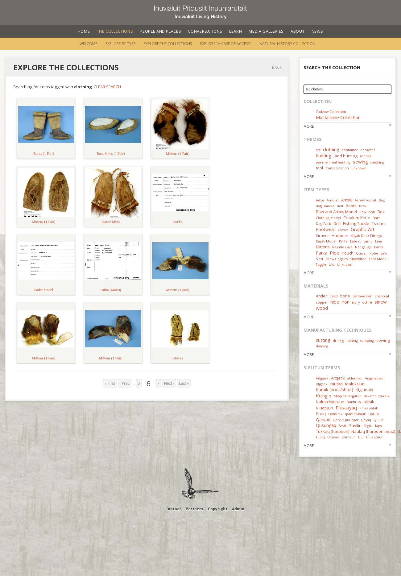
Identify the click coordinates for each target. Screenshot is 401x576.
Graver (322, 235)
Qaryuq (323, 419)
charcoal (382, 296)
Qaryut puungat (345, 419)
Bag (382, 200)
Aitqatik (338, 378)
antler (321, 296)
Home (84, 31)
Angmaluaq (374, 378)
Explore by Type (120, 43)
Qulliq (378, 419)
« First (110, 383)
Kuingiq (323, 395)
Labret (355, 241)
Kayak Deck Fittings (366, 235)
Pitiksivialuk (368, 408)
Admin (238, 509)
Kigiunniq (364, 389)
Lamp (368, 241)
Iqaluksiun (355, 384)
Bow (362, 206)
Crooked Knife (356, 217)
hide (334, 302)
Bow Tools (367, 211)
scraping (367, 340)
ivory (356, 302)
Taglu (368, 425)
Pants (378, 247)
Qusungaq (326, 425)
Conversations (205, 31)
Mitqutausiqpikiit (347, 396)
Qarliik (373, 414)
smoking (377, 162)
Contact (173, 509)
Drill (337, 223)
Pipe (334, 253)
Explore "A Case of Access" (225, 43)
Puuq (321, 413)
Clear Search (107, 86)
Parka (321, 253)
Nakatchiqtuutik (376, 396)
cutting (323, 340)
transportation (337, 168)
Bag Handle (325, 206)
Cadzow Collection (331, 111)
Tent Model (378, 258)
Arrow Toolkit (365, 200)
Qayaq (366, 419)
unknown (358, 168)
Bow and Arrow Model (336, 211)
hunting (323, 155)
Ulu (331, 264)
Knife (343, 241)
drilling (338, 340)
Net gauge (363, 247)
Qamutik (335, 414)
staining (322, 346)
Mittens (323, 247)
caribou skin (362, 296)
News (318, 31)
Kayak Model (326, 241)
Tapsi (378, 425)
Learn (235, 31)
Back (277, 67)
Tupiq (320, 437)
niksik (368, 401)
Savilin (355, 425)
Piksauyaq (346, 407)
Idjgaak (321, 384)
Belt (340, 206)
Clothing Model (328, 217)
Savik (343, 425)
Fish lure (379, 223)
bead (333, 296)
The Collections (115, 31)
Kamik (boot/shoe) (334, 389)
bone (345, 296)
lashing (352, 340)
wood (322, 308)
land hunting (346, 156)
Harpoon (340, 235)
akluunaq (354, 378)
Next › (169, 383)
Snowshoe (358, 258)
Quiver (361, 253)
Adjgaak (322, 378)
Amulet (333, 200)
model (365, 156)
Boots (351, 206)
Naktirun (354, 402)
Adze (320, 200)
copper (322, 302)
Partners (194, 509)
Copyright (217, 509)
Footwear (325, 229)
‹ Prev (125, 383)
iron (345, 302)
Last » (184, 383)
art (318, 149)
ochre (367, 302)
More (309, 126)
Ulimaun (349, 437)
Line (378, 241)
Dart (376, 217)
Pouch (347, 253)
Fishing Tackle (356, 223)
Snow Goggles (336, 258)
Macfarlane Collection (338, 117)
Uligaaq (333, 437)
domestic (367, 149)
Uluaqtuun (374, 437)
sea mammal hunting (333, 162)
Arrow (346, 200)
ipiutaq (336, 384)
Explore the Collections (168, 43)
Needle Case (342, 247)
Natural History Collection (287, 43)
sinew (380, 302)
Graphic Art (362, 229)
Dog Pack (324, 223)
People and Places (160, 31)
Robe (374, 253)
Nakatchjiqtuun (330, 401)
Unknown (344, 264)
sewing (360, 162)
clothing (331, 149)
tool (319, 168)
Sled (319, 258)
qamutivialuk (355, 414)
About (297, 31)
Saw (384, 253)
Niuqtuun (324, 408)
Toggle (321, 264)
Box (381, 211)
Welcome (88, 43)
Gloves (343, 229)
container (350, 149)
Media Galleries (266, 31)
